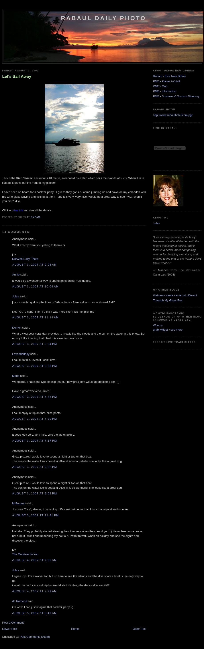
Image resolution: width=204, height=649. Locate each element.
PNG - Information (164, 91)
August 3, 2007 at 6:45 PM (34, 396)
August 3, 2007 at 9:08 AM (34, 264)
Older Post (139, 628)
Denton (17, 327)
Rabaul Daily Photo (103, 18)
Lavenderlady (20, 354)
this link (18, 210)
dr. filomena (19, 601)
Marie (16, 375)
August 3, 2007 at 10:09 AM (35, 286)
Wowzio (158, 325)
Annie (16, 274)
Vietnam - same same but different (175, 295)
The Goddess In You (25, 554)
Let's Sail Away (16, 76)
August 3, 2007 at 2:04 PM (34, 344)
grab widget (160, 329)
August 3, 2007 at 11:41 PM (35, 515)
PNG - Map (160, 86)
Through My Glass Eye (167, 300)
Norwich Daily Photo (25, 258)
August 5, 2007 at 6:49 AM (34, 613)
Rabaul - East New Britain (169, 76)
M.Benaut (18, 503)
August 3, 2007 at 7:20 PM (34, 418)
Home (75, 628)
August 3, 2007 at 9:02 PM (34, 467)
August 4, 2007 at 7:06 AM (34, 560)
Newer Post (9, 628)
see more (176, 329)
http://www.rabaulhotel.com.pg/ (172, 115)
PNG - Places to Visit (166, 81)
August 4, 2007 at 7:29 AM (34, 591)
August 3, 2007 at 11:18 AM (35, 317)
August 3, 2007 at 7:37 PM (34, 440)
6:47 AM (35, 217)
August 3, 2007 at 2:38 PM (34, 366)
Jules (15, 296)
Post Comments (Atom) (35, 636)
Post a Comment (13, 622)
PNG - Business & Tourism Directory (176, 96)
